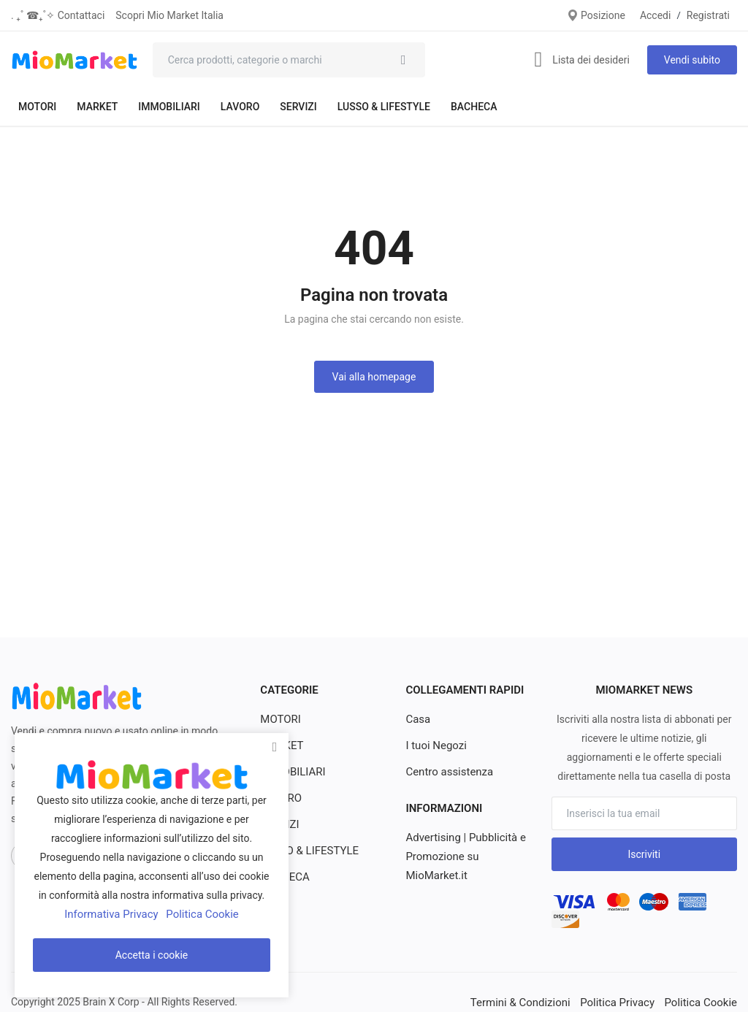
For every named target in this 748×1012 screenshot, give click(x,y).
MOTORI (37, 106)
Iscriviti (643, 854)
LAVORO (240, 106)
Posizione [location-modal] (596, 15)
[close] (274, 747)
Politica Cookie (703, 1002)
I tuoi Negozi (433, 745)
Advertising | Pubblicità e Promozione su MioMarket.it (461, 856)
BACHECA (474, 106)
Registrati (708, 15)
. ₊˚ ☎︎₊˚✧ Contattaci (57, 15)
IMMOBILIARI (169, 106)
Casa (417, 719)
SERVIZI (298, 106)
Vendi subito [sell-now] (692, 60)
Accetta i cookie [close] (151, 955)
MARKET (97, 106)
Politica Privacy (624, 1002)
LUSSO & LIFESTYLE (383, 106)
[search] (403, 60)
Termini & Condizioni (533, 1002)
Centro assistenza (446, 772)
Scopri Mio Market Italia (169, 15)
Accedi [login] (655, 15)
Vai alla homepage (374, 377)
